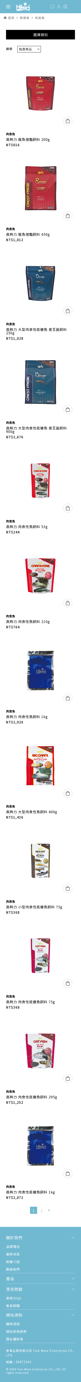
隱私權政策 (14, 1339)
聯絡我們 (13, 1269)
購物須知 (13, 1324)
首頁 (11, 18)
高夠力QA (13, 1298)
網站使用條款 (16, 1331)
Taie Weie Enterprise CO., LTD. (39, 1369)
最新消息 (13, 1254)
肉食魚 (10, 134)
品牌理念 (13, 1246)
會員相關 (13, 1305)
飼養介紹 (13, 1261)
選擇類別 (40, 34)
